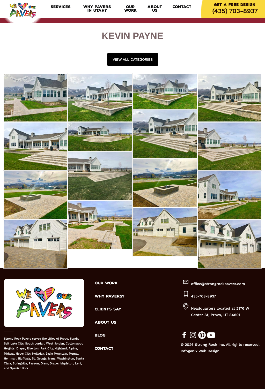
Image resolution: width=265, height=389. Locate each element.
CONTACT (104, 348)
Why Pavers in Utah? (97, 8)
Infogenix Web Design (200, 351)
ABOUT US (105, 322)
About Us (155, 8)
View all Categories (133, 59)
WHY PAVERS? (109, 296)
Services (61, 7)
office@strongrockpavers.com (218, 284)
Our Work (130, 8)
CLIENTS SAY (108, 309)
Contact (182, 7)
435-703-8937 (203, 296)
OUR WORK (106, 283)
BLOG (100, 335)
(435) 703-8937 (234, 11)
